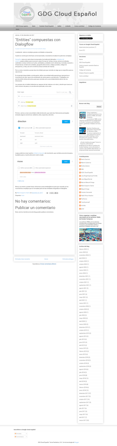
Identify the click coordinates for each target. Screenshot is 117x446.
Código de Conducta (94, 26)
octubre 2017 (83, 399)
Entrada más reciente (22, 259)
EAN (82, 169)
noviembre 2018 (84, 360)
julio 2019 (82, 339)
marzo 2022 (82, 270)
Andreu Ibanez (85, 166)
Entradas (18, 433)
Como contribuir (79, 26)
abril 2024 (82, 258)
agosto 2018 (82, 369)
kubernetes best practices (86, 47)
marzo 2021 (82, 303)
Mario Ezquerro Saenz (87, 185)
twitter (59, 26)
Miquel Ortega (85, 189)
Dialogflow (18, 59)
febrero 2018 (83, 387)
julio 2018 (82, 372)
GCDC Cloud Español (87, 172)
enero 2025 (82, 252)
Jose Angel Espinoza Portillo (89, 176)
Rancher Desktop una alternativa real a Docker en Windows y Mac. (94, 129)
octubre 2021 (83, 282)
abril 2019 (82, 345)
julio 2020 (82, 315)
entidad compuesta (38, 153)
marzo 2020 (82, 324)
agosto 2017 (82, 405)
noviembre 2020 (84, 306)
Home (81, 59)
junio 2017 (82, 411)
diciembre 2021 (83, 276)
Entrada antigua (68, 259)
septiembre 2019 (84, 333)
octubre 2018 (83, 363)
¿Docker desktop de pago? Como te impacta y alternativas (90, 143)
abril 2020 (82, 321)
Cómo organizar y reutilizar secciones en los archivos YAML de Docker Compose (94, 115)
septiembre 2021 (84, 285)
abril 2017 (82, 417)
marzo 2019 (82, 348)
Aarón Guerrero (85, 159)
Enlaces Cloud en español (86, 73)
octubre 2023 (83, 261)
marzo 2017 (82, 420)
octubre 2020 (83, 309)
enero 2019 (82, 354)
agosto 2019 (82, 336)
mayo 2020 (82, 318)
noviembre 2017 (84, 396)
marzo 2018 (82, 384)
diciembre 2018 (83, 357)
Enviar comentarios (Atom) (48, 264)
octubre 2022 (83, 264)
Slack (33, 26)
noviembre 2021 (84, 279)
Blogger (76, 442)
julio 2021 (82, 291)
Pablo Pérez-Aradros (87, 195)
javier (82, 209)
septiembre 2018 (84, 366)
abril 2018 (82, 381)
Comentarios (19, 436)
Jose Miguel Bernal (86, 179)
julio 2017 (82, 408)
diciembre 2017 (83, 393)
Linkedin (68, 26)
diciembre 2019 (83, 327)
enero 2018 (82, 390)
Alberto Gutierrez (86, 162)
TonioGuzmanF (85, 202)
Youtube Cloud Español (46, 26)
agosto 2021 (82, 288)
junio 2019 (82, 342)
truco (22, 195)
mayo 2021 (82, 297)
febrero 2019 (83, 351)
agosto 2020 (82, 312)
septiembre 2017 (84, 402)
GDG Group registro (22, 26)
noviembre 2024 (84, 255)
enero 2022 (82, 273)
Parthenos (84, 199)
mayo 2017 (82, 414)
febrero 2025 (83, 249)
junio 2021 (82, 294)
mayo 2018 (82, 378)
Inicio (17, 29)
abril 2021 (82, 300)
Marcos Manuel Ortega (87, 182)
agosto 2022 (82, 267)
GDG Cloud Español (84, 62)
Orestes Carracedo (86, 192)
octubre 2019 (83, 330)
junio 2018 (82, 375)
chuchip (83, 205)
